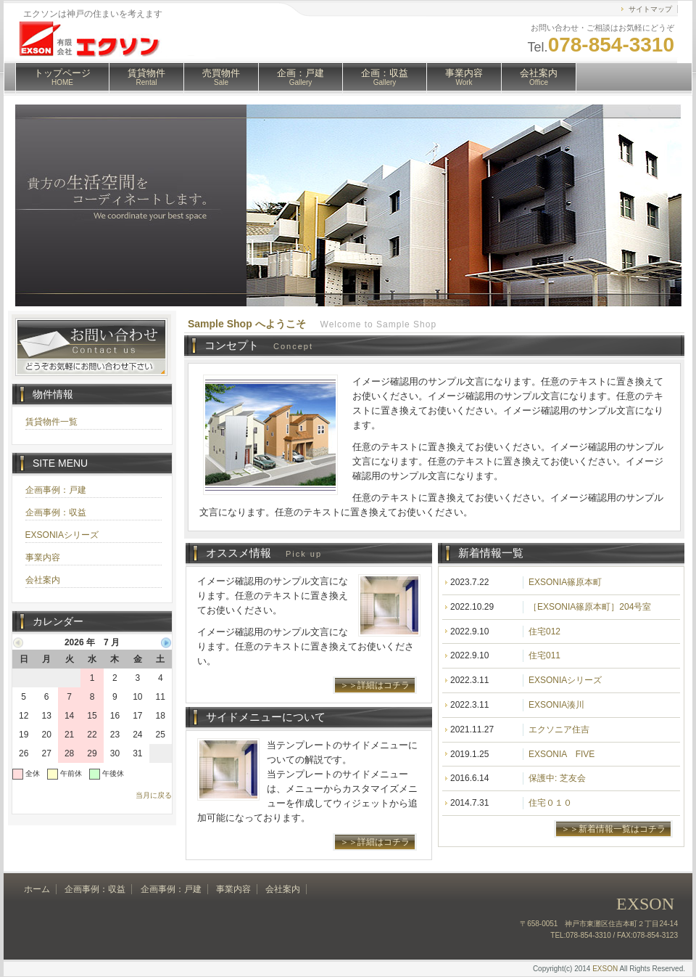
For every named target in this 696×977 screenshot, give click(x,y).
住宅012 (544, 631)
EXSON (605, 969)
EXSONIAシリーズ (565, 680)
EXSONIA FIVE (561, 754)
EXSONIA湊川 (556, 705)
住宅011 (544, 655)
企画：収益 (384, 77)
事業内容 (464, 77)
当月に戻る (154, 795)
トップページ (62, 77)
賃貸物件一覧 (51, 422)
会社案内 (539, 77)
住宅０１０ (550, 803)
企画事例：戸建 (55, 490)
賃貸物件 (146, 77)
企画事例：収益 (55, 512)
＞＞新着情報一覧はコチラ (613, 829)
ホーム (37, 889)
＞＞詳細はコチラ (375, 685)
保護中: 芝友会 (557, 778)
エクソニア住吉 (559, 729)
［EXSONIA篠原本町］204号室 (590, 607)
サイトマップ (650, 9)
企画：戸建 (300, 77)
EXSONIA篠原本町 (565, 582)
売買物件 (221, 77)
